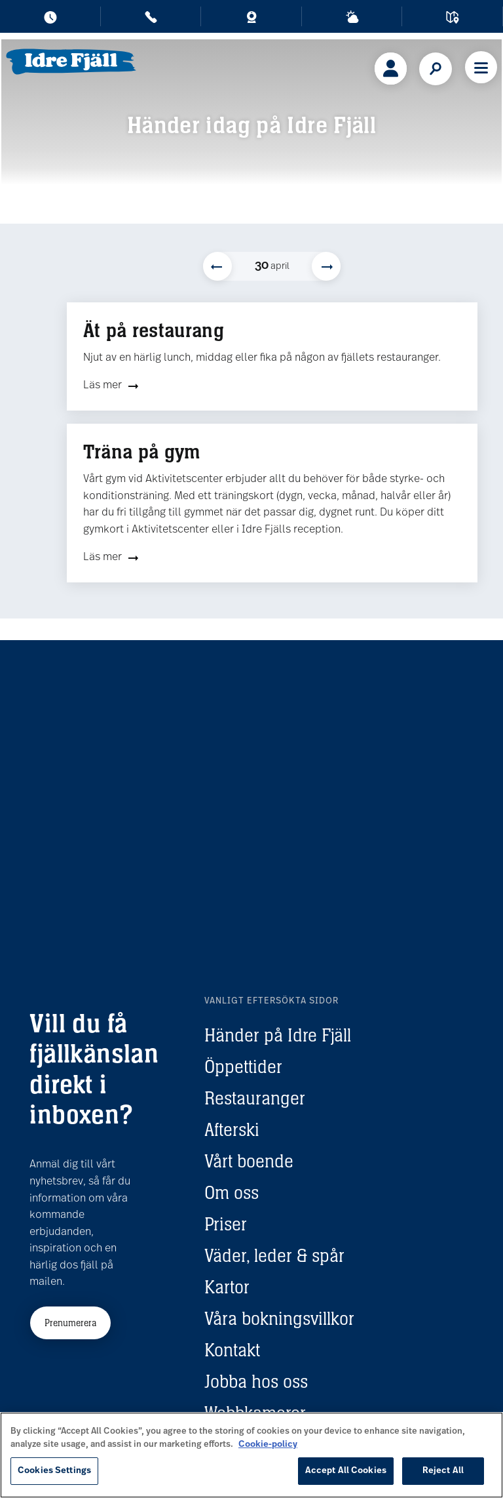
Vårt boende (248, 1160)
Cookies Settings (54, 1471)
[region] (251, 1455)
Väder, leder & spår (274, 1255)
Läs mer (102, 385)
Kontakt (232, 1349)
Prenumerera (70, 1322)
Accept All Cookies (345, 1471)
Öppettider (243, 1066)
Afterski (231, 1129)
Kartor (227, 1286)
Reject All (443, 1471)
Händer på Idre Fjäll (277, 1034)
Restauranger (254, 1097)
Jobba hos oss (256, 1381)
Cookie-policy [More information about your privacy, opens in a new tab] (267, 1444)
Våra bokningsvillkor (279, 1318)
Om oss (231, 1192)
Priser (225, 1223)
